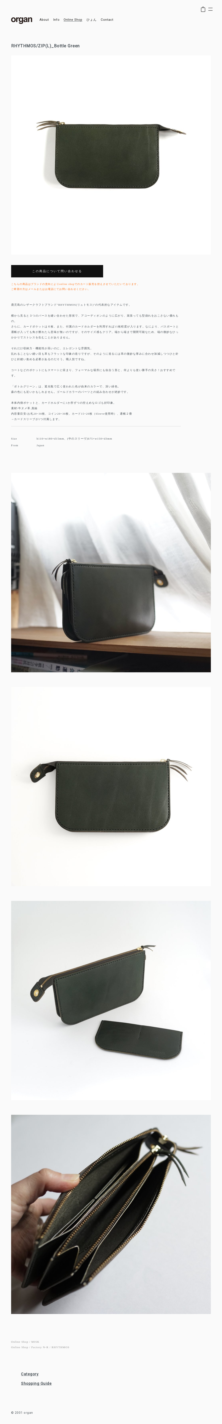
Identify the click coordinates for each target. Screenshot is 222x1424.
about (44, 19)
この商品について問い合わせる (57, 271)
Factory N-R (40, 1347)
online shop (73, 19)
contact (107, 19)
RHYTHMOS (61, 1347)
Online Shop (19, 1341)
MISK (35, 1341)
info (56, 19)
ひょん (92, 19)
